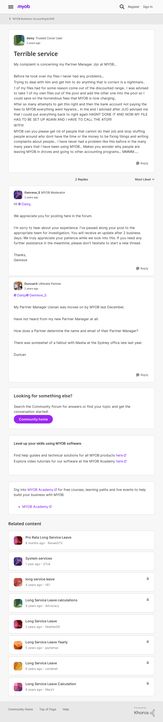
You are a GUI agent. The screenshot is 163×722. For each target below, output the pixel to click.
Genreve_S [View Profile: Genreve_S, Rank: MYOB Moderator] (32, 192)
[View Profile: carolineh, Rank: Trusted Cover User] (18, 666)
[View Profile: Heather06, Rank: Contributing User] (18, 624)
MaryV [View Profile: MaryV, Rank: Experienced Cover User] (49, 689)
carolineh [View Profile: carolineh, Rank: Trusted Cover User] (51, 668)
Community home (33, 419)
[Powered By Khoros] (144, 712)
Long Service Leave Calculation (50, 684)
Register (133, 6)
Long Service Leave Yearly (46, 642)
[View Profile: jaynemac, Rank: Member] (18, 645)
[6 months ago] (35, 543)
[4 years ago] (33, 584)
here (119, 455)
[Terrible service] (44, 197)
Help (66, 709)
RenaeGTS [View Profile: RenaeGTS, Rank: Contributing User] (55, 543)
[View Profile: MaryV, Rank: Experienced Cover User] (18, 687)
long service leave (40, 579)
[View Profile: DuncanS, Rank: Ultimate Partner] (18, 286)
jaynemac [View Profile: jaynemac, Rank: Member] (52, 647)
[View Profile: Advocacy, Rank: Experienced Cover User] (18, 603)
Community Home (20, 709)
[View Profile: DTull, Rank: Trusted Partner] (18, 561)
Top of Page (47, 709)
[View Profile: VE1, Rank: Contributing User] (18, 582)
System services (38, 558)
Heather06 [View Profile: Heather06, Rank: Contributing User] (52, 626)
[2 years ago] (33, 626)
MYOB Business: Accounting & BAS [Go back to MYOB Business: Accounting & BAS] (31, 18)
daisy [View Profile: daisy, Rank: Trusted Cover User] (30, 38)
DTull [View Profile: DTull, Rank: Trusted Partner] (46, 564)
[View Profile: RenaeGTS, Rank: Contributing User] (18, 540)
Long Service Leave (41, 621)
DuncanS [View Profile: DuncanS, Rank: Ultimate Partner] (31, 283)
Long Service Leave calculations (51, 600)
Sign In (148, 6)
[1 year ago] (32, 563)
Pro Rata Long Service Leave (48, 537)
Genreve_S (38, 295)
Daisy (26, 204)
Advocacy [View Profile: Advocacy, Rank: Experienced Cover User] (52, 605)
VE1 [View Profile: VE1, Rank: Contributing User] (47, 585)
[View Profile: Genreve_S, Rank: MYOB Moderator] (18, 195)
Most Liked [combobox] (145, 179)
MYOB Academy (40, 489)
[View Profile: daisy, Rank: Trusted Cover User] (19, 40)
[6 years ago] (33, 668)
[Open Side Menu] (10, 7)
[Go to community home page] (24, 6)
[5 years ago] (33, 647)
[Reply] (142, 163)
